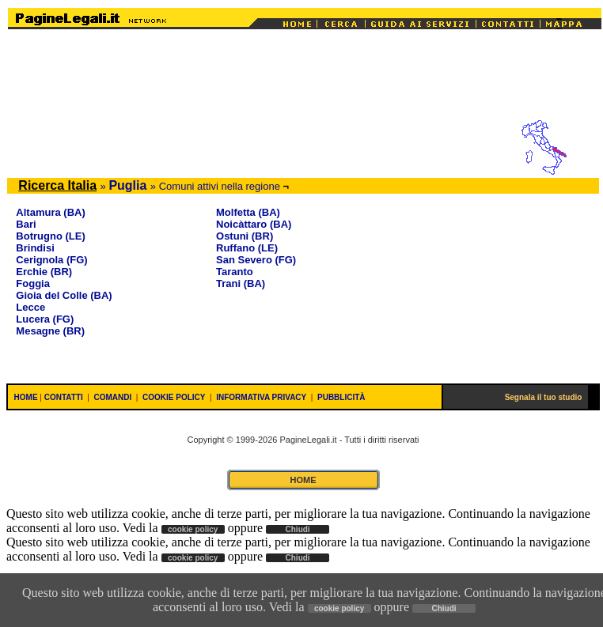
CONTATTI (63, 397)
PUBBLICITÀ (341, 397)
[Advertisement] (304, 80)
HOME (26, 397)
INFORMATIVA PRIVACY (261, 397)
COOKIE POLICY (173, 397)
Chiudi (443, 608)
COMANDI (113, 397)
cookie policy (339, 608)
